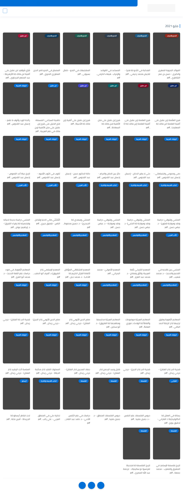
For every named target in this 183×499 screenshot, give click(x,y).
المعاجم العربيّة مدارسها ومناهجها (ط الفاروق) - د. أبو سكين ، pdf (108, 323)
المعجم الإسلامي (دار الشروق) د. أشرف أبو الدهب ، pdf (46, 273)
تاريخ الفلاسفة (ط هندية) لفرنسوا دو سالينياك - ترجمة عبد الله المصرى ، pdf (136, 469)
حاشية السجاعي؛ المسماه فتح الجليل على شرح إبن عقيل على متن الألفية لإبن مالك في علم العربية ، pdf (47, 125)
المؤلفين (106, 11)
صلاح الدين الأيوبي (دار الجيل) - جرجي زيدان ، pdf (46, 321)
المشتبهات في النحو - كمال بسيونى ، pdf (76, 72)
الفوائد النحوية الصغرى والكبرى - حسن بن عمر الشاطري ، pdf (169, 74)
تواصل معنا (64, 3)
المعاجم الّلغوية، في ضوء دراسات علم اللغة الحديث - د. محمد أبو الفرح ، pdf (16, 273)
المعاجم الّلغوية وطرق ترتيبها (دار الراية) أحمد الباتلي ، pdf (169, 323)
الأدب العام (60, 11)
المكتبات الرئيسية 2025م (109, 3)
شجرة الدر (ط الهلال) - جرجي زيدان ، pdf (16, 321)
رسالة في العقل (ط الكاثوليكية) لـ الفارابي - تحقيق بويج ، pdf (168, 419)
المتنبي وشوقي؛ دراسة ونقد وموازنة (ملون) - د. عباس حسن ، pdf (168, 223)
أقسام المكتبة (120, 11)
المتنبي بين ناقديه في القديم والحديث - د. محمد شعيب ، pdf (168, 273)
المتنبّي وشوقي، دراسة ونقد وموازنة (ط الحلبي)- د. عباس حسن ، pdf (137, 223)
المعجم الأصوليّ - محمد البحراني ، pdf (108, 271)
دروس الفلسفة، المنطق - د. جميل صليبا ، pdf (106, 417)
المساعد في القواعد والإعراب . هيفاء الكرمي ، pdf (108, 74)
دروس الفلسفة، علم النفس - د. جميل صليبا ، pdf (137, 417)
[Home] (91, 485)
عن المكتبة (76, 3)
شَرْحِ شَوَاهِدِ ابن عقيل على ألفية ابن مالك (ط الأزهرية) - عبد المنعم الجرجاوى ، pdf (16, 74)
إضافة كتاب (51, 3)
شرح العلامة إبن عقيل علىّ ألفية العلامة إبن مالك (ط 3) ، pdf (137, 123)
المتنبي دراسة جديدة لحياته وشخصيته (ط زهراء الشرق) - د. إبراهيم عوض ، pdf (16, 223)
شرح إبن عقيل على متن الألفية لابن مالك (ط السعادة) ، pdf (109, 123)
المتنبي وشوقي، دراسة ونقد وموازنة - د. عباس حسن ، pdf (108, 223)
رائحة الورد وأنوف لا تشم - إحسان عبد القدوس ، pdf (17, 122)
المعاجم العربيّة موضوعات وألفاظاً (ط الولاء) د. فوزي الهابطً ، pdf (137, 323)
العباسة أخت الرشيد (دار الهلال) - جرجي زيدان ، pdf (18, 371)
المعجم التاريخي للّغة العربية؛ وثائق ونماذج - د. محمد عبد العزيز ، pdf (138, 273)
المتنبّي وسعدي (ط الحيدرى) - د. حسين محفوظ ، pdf (76, 223)
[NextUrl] (82, 485)
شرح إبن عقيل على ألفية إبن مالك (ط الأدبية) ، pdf (76, 122)
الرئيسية (133, 11)
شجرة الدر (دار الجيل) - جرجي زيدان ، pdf (136, 371)
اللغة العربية (73, 11)
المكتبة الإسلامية (90, 11)
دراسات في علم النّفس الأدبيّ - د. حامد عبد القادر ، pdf (77, 419)
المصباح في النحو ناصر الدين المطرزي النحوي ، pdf (46, 72)
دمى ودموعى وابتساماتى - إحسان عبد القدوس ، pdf (167, 175)
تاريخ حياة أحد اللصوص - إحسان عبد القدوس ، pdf (18, 175)
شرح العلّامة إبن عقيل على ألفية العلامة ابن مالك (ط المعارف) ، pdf (167, 123)
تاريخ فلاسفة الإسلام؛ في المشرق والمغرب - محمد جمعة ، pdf (168, 469)
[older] (100, 485)
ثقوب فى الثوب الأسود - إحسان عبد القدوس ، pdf (48, 175)
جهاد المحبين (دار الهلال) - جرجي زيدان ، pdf (77, 371)
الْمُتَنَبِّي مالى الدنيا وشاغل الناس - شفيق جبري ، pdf (47, 221)
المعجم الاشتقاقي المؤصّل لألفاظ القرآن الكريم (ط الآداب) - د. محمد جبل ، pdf (77, 273)
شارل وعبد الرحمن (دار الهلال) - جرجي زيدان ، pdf (108, 371)
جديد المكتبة (128, 3)
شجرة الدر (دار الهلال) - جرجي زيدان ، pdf (169, 371)
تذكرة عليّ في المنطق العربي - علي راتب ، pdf (49, 417)
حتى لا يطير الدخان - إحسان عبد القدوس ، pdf (137, 175)
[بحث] (5, 11)
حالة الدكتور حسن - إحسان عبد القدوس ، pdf (77, 175)
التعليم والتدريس (44, 11)
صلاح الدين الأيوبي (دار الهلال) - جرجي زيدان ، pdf (78, 321)
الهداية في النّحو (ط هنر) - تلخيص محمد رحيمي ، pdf (137, 72)
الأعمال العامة (27, 11)
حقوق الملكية (90, 3)
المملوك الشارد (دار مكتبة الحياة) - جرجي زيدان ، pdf (47, 371)
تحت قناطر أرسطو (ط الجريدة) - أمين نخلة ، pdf (18, 417)
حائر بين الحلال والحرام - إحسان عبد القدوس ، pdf (108, 175)
